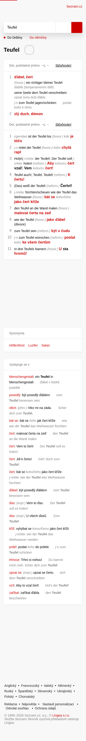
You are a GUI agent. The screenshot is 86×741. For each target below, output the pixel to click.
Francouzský (30, 685)
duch (24, 114)
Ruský (8, 691)
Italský (48, 685)
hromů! (20, 253)
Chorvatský (27, 696)
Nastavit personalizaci (58, 704)
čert (29, 77)
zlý (16, 114)
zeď (47, 213)
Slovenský (45, 691)
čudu (65, 231)
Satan (46, 345)
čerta (33, 213)
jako (18, 202)
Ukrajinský (64, 691)
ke (24, 242)
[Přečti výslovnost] (29, 49)
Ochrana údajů (45, 708)
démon (37, 114)
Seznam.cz (74, 6)
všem (32, 242)
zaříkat (14, 593)
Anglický (10, 685)
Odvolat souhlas (17, 708)
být (54, 231)
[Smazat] (50, 27)
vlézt (12, 408)
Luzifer (33, 345)
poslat (69, 237)
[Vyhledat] (24, 27)
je (71, 136)
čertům (44, 242)
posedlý (14, 395)
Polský (9, 696)
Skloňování (66, 65)
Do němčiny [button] (38, 37)
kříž (11, 528)
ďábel (19, 77)
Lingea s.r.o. (61, 715)
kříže (35, 202)
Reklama (10, 704)
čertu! (19, 179)
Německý (64, 685)
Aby (50, 163)
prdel (12, 547)
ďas (11, 503)
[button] (43, 333)
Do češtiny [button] (14, 37)
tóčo (18, 141)
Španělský (25, 691)
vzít (11, 585)
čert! (49, 168)
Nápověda (29, 704)
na (41, 213)
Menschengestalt (21, 377)
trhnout (14, 560)
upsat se (15, 572)
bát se (49, 197)
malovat (21, 213)
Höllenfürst (17, 345)
